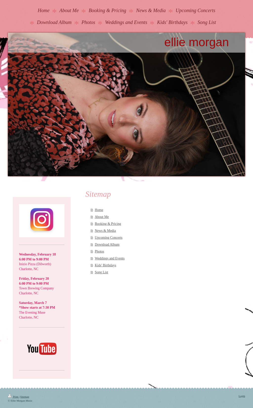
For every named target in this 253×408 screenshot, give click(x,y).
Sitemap (24, 396)
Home (99, 210)
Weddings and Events (110, 258)
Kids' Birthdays (105, 265)
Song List (101, 272)
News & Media (105, 231)
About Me (102, 217)
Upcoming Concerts (108, 237)
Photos (99, 251)
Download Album (107, 244)
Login (242, 395)
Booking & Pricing (108, 224)
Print (13, 396)
